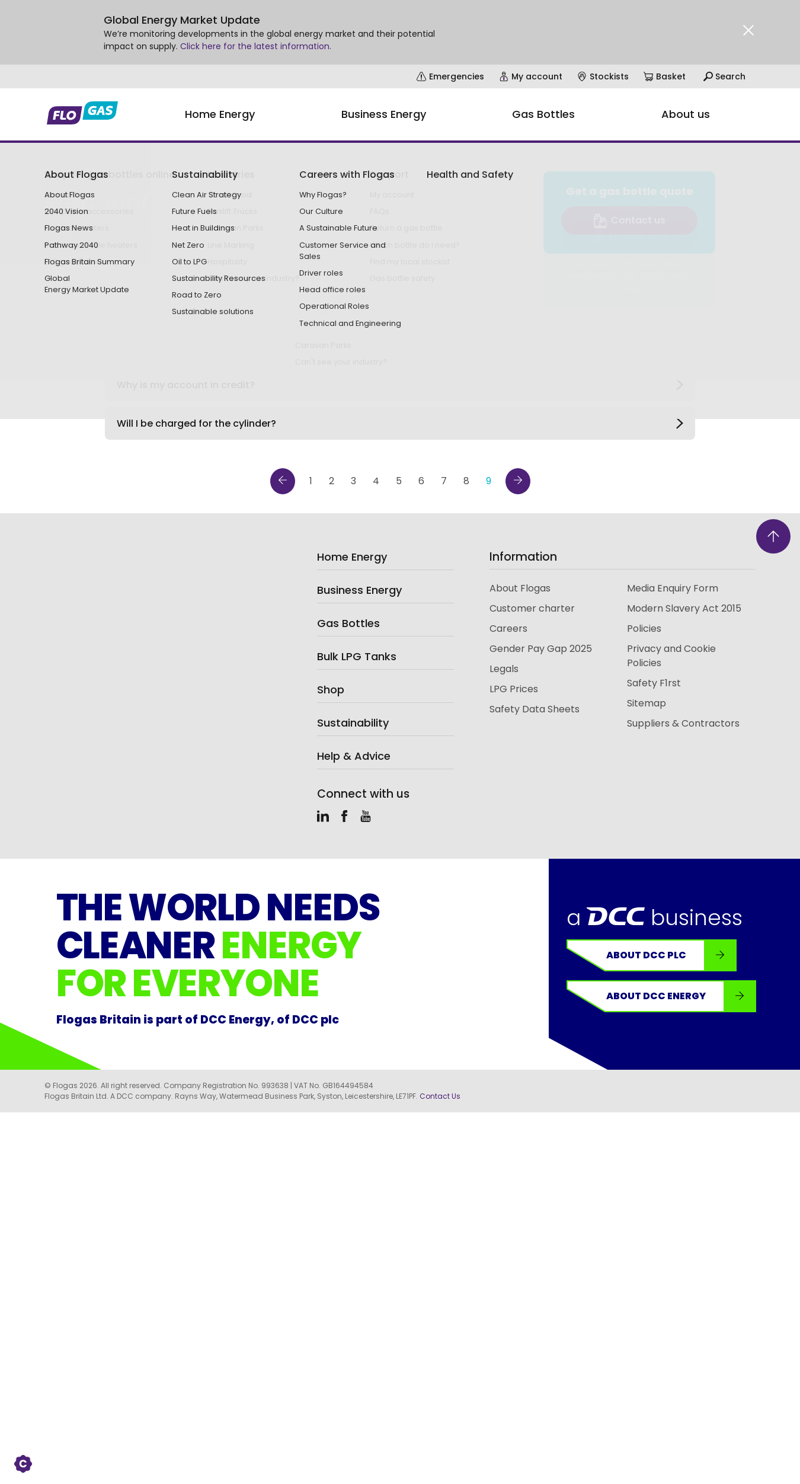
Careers (508, 628)
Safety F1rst (654, 683)
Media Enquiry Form (672, 588)
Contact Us (440, 1096)
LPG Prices (513, 689)
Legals (504, 669)
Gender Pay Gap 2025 (540, 648)
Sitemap (646, 703)
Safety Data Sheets (534, 709)
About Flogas (520, 588)
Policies (644, 628)
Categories (287, 311)
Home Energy (352, 556)
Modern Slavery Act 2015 (684, 608)
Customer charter (532, 608)
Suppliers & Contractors (683, 723)
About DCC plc (670, 955)
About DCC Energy (680, 996)
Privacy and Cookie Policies (671, 656)
